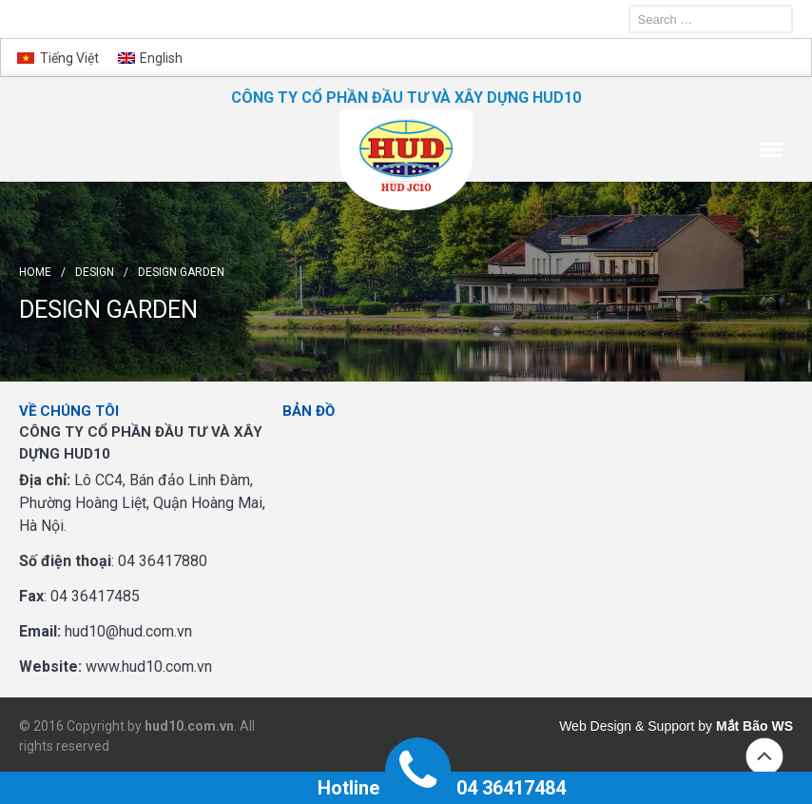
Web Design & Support (626, 726)
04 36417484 (511, 787)
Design (94, 272)
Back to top (764, 756)
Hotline (348, 787)
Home (35, 272)
